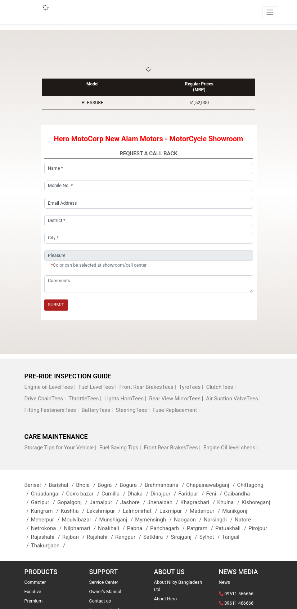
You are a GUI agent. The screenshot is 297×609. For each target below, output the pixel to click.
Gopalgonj (73, 502)
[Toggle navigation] (270, 12)
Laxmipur (174, 511)
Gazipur (44, 502)
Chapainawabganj (211, 485)
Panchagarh (168, 528)
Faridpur (192, 493)
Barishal (62, 485)
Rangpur (129, 537)
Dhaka (138, 493)
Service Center (103, 582)
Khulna (229, 502)
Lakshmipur (105, 511)
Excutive (32, 591)
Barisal (36, 485)
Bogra (109, 485)
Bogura (132, 485)
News (224, 582)
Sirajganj (185, 537)
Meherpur (46, 519)
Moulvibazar (80, 519)
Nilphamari (81, 528)
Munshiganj (117, 519)
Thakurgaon (49, 545)
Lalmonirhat (141, 511)
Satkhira (157, 537)
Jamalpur (105, 502)
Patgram (201, 528)
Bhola (87, 485)
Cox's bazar (84, 493)
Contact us (100, 601)
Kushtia (73, 511)
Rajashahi (46, 537)
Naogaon (189, 519)
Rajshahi (101, 537)
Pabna (138, 528)
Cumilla (114, 493)
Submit (56, 304)
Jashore (134, 502)
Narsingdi (219, 519)
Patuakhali (231, 528)
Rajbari (74, 537)
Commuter (35, 582)
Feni (215, 493)
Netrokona (47, 528)
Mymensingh (154, 519)
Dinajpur (164, 493)
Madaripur (206, 511)
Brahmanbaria (165, 485)
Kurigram (46, 511)
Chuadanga (48, 493)
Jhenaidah (164, 502)
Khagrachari (198, 502)
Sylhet (210, 537)
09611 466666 (238, 603)
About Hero (165, 598)
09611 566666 (238, 593)
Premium (33, 601)
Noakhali (112, 528)
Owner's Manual (105, 591)
